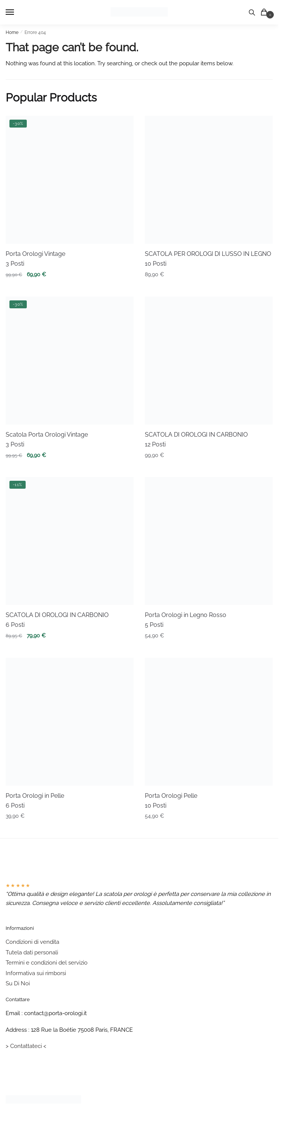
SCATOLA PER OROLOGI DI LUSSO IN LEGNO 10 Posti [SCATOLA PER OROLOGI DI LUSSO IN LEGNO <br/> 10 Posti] (208, 258)
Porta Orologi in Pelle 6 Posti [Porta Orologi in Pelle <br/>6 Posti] (35, 800)
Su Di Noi (18, 983)
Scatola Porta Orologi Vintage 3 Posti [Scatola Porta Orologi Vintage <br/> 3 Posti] (47, 439)
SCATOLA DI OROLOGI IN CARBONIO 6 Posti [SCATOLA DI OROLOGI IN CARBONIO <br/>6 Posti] (57, 619)
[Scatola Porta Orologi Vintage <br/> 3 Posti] (70, 361)
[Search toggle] (252, 12)
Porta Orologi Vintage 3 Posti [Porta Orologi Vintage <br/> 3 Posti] (35, 258)
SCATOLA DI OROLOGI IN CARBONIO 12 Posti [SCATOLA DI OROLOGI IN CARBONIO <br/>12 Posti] (196, 439)
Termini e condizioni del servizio (47, 962)
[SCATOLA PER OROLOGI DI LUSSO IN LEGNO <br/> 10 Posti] (209, 180)
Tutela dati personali (32, 952)
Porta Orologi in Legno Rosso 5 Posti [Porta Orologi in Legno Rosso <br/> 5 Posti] (185, 619)
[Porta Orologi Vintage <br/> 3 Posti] (70, 180)
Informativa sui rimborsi (36, 973)
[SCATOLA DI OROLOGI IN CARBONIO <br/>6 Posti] (70, 541)
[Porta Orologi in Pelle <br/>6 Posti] (70, 722)
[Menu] (17, 12)
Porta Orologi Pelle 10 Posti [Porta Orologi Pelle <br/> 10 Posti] (171, 800)
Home (12, 32)
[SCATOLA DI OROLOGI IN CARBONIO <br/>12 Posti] (209, 361)
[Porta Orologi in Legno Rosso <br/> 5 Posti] (209, 541)
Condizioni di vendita (32, 942)
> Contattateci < (26, 1046)
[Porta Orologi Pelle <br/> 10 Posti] (209, 722)
